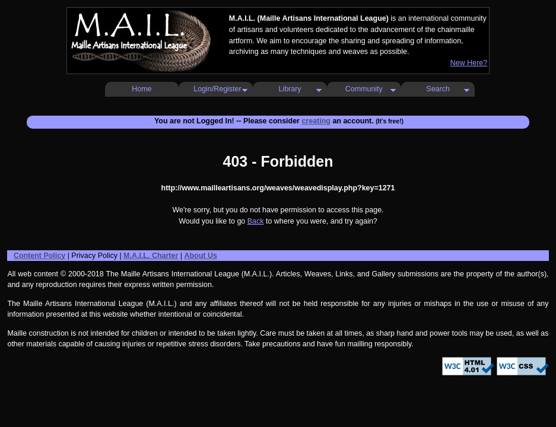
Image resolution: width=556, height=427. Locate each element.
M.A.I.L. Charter (150, 255)
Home (141, 89)
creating (316, 121)
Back (255, 221)
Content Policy (39, 255)
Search (438, 89)
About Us (200, 255)
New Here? (468, 63)
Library (289, 89)
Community (364, 89)
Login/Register (217, 89)
